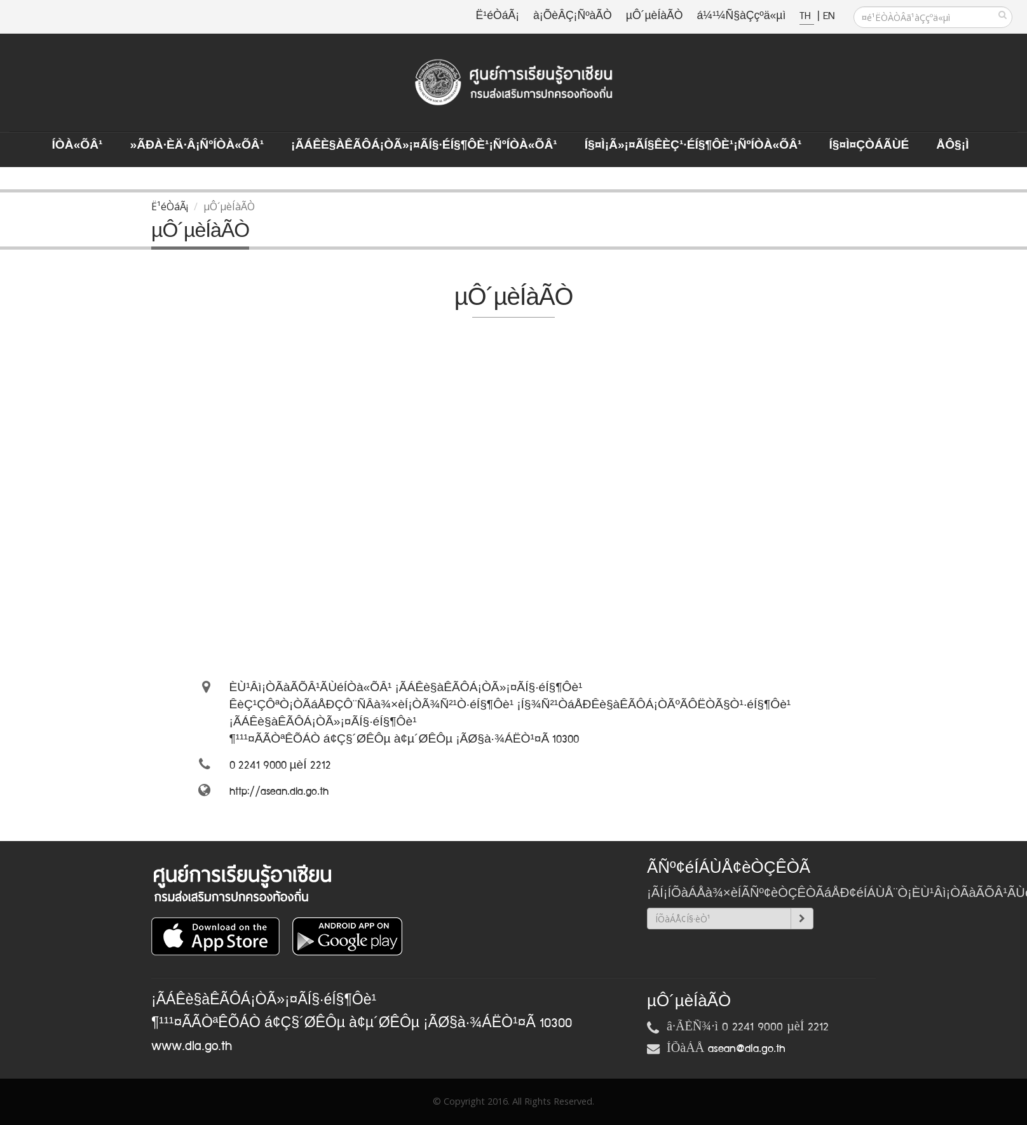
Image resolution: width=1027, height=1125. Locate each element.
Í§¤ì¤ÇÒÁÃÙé (869, 145)
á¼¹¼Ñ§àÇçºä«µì (741, 16)
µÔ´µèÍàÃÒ (654, 16)
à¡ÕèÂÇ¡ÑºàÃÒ (572, 16)
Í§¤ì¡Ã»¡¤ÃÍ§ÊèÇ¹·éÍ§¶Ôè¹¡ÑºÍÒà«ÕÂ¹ (693, 145)
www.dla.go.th (191, 1046)
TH (806, 16)
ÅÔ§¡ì (952, 145)
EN (828, 16)
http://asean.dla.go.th (279, 791)
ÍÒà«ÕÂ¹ (77, 145)
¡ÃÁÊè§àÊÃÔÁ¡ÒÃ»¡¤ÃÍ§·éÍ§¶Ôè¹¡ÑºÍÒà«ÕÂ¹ (424, 145)
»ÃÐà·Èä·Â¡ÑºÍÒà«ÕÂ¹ (197, 145)
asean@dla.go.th (747, 1048)
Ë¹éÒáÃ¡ (497, 16)
